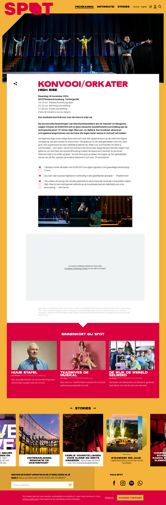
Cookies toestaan (130, 497)
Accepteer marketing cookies (76, 268)
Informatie (105, 6)
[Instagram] (123, 483)
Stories (124, 6)
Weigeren (109, 497)
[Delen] (15, 84)
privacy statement (31, 499)
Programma (84, 6)
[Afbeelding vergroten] (54, 211)
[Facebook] (114, 483)
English (144, 7)
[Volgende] (94, 408)
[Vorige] (71, 408)
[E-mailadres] (42, 485)
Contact (136, 7)
